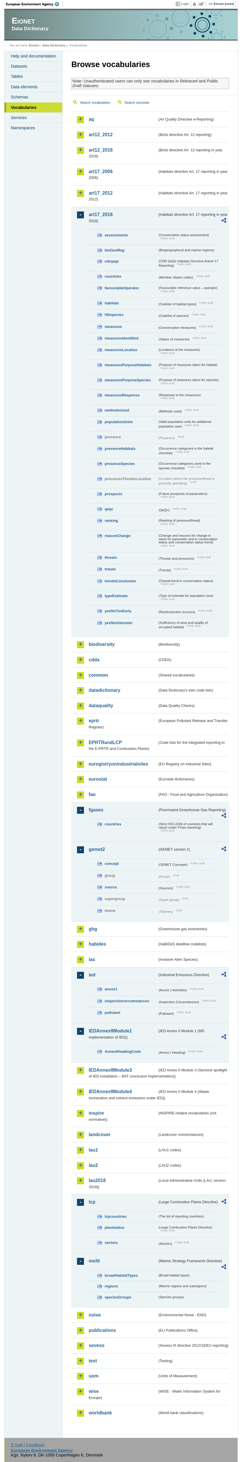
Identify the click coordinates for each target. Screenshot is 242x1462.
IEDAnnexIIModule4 (110, 1091)
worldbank (100, 1412)
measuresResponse (122, 395)
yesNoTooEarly (117, 611)
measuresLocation (120, 350)
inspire (96, 1113)
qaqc (108, 509)
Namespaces (23, 127)
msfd (94, 1260)
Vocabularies (23, 107)
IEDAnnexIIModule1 (110, 1030)
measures (113, 326)
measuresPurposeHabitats (127, 365)
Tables (17, 76)
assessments (116, 235)
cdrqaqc (111, 261)
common (98, 675)
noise (95, 1314)
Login (185, 4)
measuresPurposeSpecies (127, 380)
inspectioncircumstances (126, 1001)
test (93, 1360)
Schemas (19, 97)
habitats (111, 303)
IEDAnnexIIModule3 (110, 1070)
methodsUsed (116, 410)
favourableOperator (121, 288)
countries (112, 276)
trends (110, 569)
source (110, 887)
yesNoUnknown (118, 623)
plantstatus (114, 1227)
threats (110, 557)
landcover (100, 1134)
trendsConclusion (120, 581)
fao (92, 794)
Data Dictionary (54, 45)
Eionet (33, 45)
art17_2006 (101, 171)
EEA (34, 4)
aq (91, 119)
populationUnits (118, 422)
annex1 (110, 989)
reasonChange (117, 536)
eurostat (98, 779)
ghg (93, 928)
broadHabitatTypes (121, 1275)
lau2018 (97, 1180)
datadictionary (104, 690)
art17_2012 (101, 193)
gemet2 (97, 849)
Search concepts (136, 102)
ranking (111, 520)
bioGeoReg (114, 250)
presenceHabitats (119, 448)
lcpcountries (115, 1216)
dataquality (101, 705)
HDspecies (113, 314)
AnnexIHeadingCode (122, 1051)
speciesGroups (117, 1297)
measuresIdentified (121, 338)
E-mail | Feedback (28, 1445)
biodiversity (102, 644)
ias (92, 959)
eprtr (94, 720)
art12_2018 (101, 150)
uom (93, 1375)
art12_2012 (101, 134)
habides (97, 944)
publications (102, 1330)
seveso (96, 1345)
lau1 (93, 1149)
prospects (113, 494)
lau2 (93, 1165)
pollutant (112, 1012)
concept (111, 863)
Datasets (19, 66)
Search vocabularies (95, 102)
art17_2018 (101, 214)
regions (111, 1286)
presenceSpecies (119, 463)
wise (94, 1391)
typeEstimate (116, 596)
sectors (111, 1242)
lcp (92, 1201)
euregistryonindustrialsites (118, 763)
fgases (96, 809)
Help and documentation (33, 56)
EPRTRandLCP (105, 742)
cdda (94, 659)
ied (92, 974)
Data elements (24, 87)
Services (19, 117)
